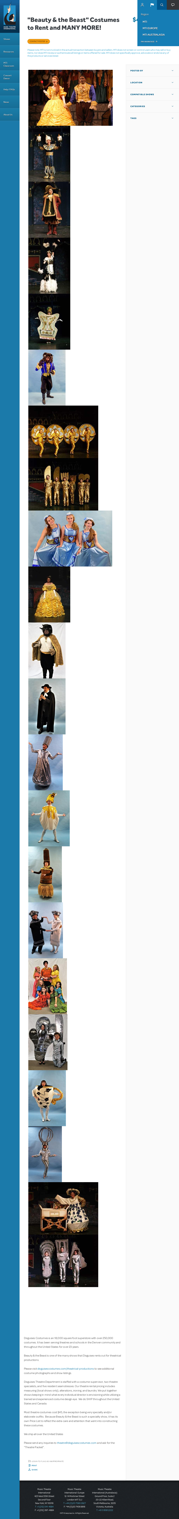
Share (35, 1469)
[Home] (10, 16)
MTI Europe (150, 28)
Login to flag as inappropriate (48, 1461)
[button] (152, 5)
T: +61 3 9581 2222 (104, 1510)
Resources (8, 51)
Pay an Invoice (147, 41)
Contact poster (37, 41)
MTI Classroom (8, 64)
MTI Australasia (154, 34)
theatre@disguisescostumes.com (77, 1443)
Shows (6, 39)
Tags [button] (133, 118)
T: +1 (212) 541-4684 (44, 1506)
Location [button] (136, 82)
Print (34, 1465)
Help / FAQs (9, 89)
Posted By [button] (136, 70)
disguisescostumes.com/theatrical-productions (65, 1369)
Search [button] (162, 5)
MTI (145, 21)
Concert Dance (7, 77)
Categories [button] (137, 106)
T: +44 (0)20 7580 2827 (74, 1503)
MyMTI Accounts (142, 5)
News (6, 102)
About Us (7, 114)
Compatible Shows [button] (142, 94)
